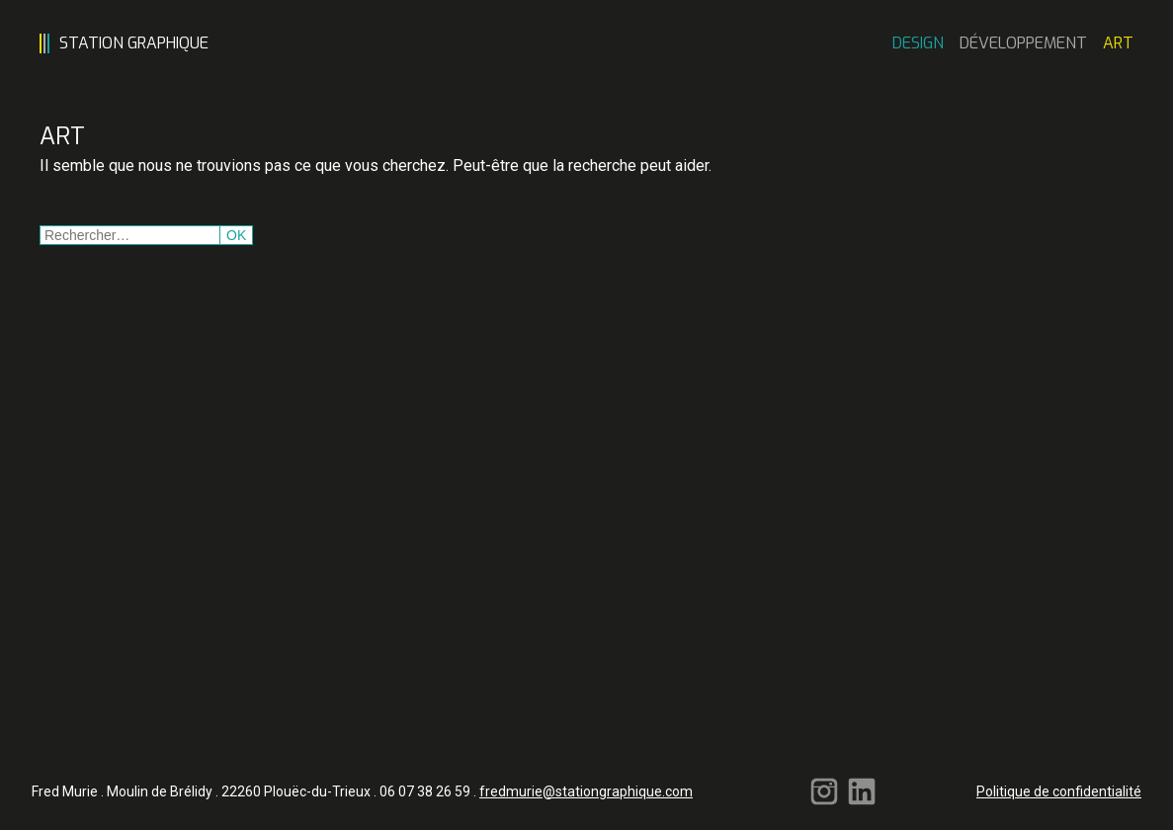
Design (918, 43)
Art (1118, 43)
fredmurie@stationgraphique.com (586, 791)
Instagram (824, 791)
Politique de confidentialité (1058, 791)
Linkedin (862, 791)
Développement (1023, 43)
